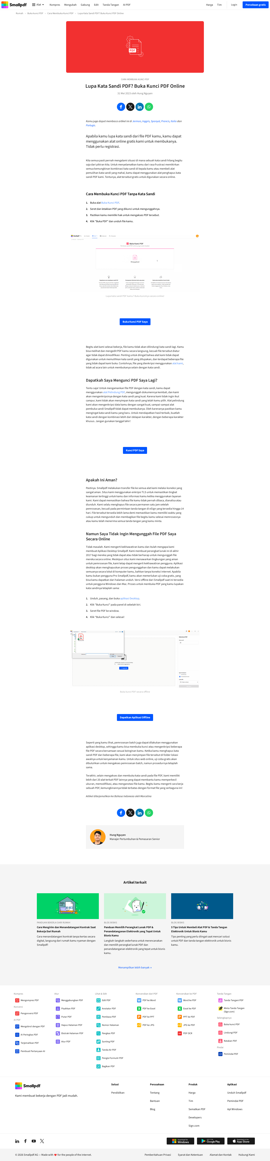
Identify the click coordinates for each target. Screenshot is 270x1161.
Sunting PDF (108, 1041)
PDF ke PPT (148, 1017)
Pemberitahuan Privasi (158, 1155)
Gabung (85, 5)
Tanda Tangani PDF (233, 1000)
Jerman (136, 121)
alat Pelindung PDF (114, 392)
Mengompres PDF (30, 1000)
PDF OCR (187, 1033)
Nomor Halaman (110, 1025)
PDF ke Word (149, 1000)
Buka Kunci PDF (110, 203)
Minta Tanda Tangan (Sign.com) (234, 1010)
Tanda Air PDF (109, 1050)
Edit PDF (106, 1000)
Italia (174, 121)
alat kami (177, 363)
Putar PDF (66, 1017)
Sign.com (194, 1126)
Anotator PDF (109, 1008)
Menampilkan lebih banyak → (135, 967)
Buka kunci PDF (232, 1024)
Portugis (90, 125)
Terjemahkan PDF (30, 1043)
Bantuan (155, 1101)
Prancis (165, 121)
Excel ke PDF (189, 1008)
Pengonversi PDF (29, 1013)
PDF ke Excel (149, 1008)
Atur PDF (65, 1041)
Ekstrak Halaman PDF (72, 1033)
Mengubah (70, 5)
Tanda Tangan (111, 5)
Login (234, 5)
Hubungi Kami (246, 1154)
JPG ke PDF (189, 1025)
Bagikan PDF (108, 1066)
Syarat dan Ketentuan (190, 1155)
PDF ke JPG (148, 1025)
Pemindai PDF (231, 1054)
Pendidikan (117, 1093)
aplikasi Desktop (129, 598)
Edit (96, 5)
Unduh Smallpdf (236, 1093)
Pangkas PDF (108, 1033)
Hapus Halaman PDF (71, 1025)
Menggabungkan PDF (72, 1000)
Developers (195, 1117)
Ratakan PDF (230, 1041)
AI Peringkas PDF (29, 1034)
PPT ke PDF (189, 1017)
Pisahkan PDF (68, 1008)
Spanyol (155, 121)
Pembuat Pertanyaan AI (33, 1051)
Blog (152, 1109)
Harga (192, 1093)
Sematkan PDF (197, 1109)
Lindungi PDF (230, 1032)
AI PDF (127, 5)
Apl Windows (234, 1109)
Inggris (146, 121)
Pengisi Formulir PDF (112, 1058)
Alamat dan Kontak (221, 1155)
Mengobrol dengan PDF (33, 1026)
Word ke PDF (189, 1000)
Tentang (154, 1093)
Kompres (55, 5)
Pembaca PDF (109, 1017)
